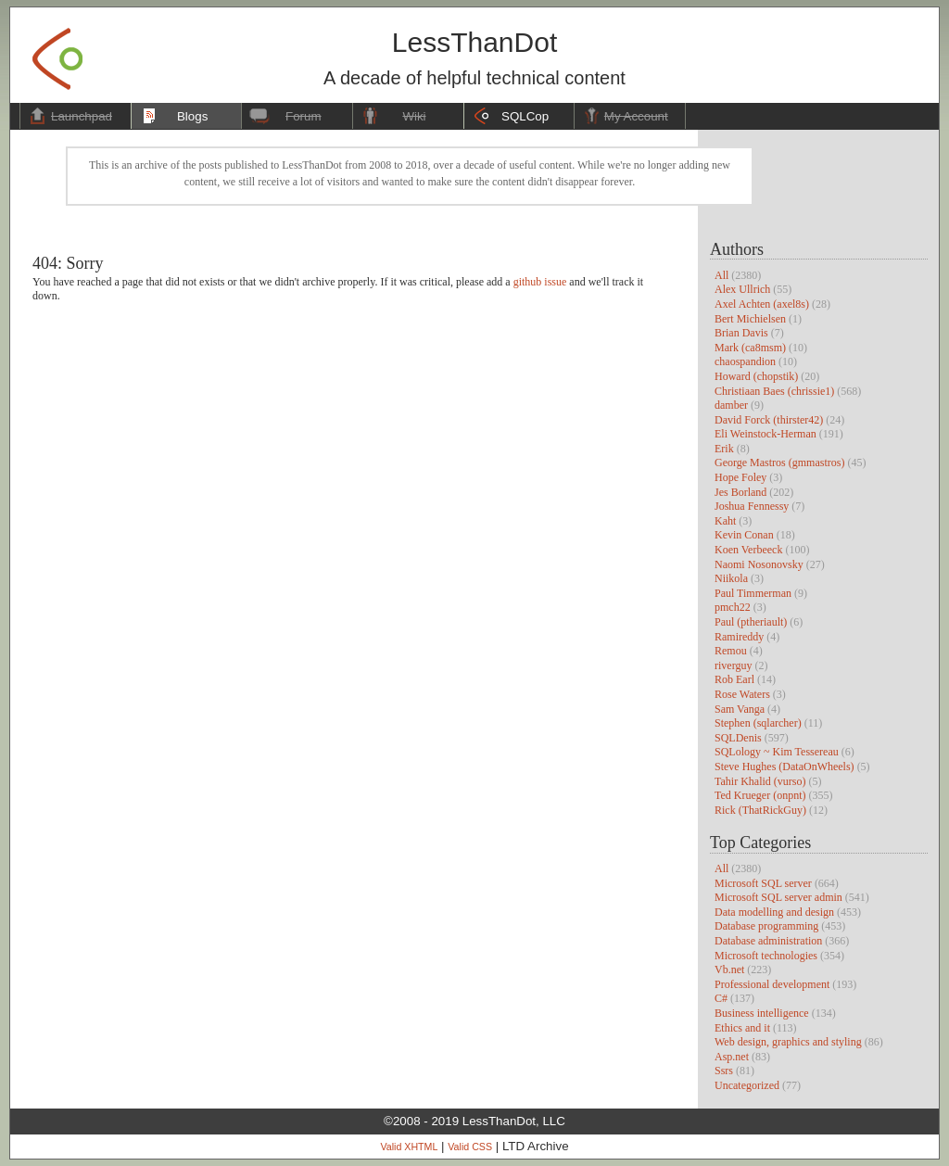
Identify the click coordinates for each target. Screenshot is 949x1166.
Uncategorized (747, 1085)
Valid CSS (470, 1146)
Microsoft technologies (766, 955)
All (721, 275)
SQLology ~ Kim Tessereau (777, 751)
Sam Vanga (740, 709)
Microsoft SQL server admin (778, 897)
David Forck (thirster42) (769, 419)
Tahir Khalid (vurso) (760, 781)
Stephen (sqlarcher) (758, 722)
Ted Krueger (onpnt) (760, 795)
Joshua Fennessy (752, 506)
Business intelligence (762, 1013)
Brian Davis (741, 332)
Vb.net (729, 969)
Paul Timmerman (753, 593)
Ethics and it (742, 1027)
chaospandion (745, 361)
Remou (731, 650)
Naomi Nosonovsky (759, 564)
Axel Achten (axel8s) (762, 304)
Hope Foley (740, 477)
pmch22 (733, 607)
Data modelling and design (774, 912)
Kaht (725, 520)
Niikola (731, 578)
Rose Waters (742, 694)
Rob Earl (734, 679)
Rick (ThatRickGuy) (760, 810)
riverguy (733, 665)
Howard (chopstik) (756, 376)
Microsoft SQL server (763, 883)
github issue (540, 281)
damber (731, 405)
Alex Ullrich (742, 289)
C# (721, 998)
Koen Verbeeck (748, 549)
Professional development (772, 984)
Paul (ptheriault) (751, 621)
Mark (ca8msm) (750, 347)
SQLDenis (738, 737)
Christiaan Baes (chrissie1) (774, 391)
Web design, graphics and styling (788, 1041)
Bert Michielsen (750, 318)
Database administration (768, 940)
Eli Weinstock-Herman (765, 433)
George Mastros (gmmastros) (779, 462)
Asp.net (732, 1056)
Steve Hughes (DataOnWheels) (784, 766)
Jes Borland (740, 492)
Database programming (766, 925)
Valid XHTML (408, 1146)
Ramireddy (739, 636)
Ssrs (724, 1070)
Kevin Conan (744, 534)
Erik (724, 448)
